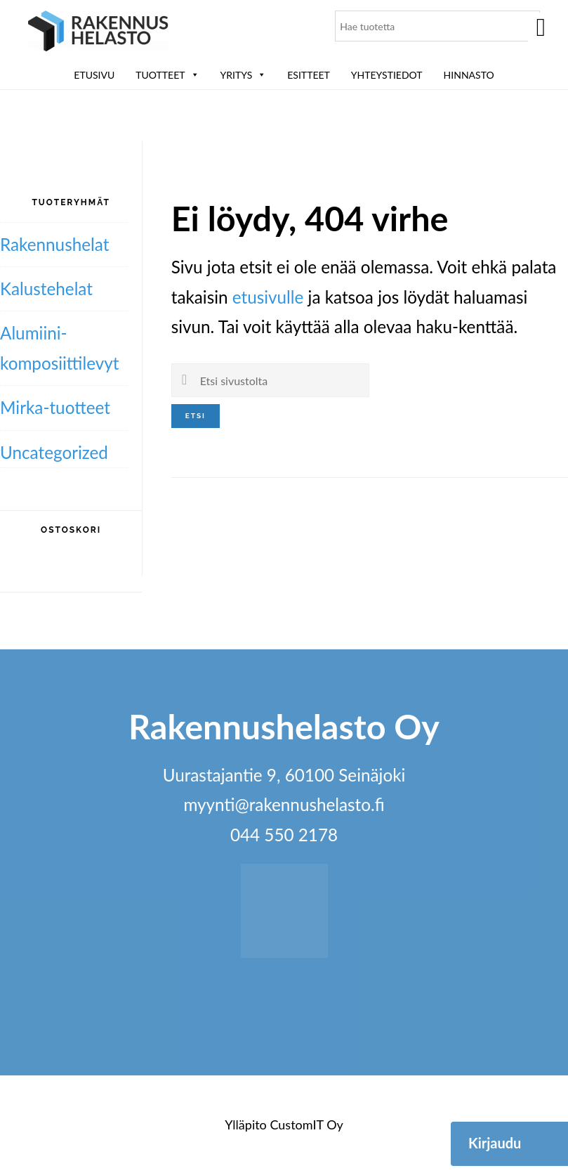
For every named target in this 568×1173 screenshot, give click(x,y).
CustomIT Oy (306, 1124)
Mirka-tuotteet (55, 407)
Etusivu (94, 75)
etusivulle (268, 297)
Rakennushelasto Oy (98, 33)
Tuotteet (167, 75)
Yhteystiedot (387, 75)
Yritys (243, 75)
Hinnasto (469, 75)
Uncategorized (54, 452)
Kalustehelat (46, 288)
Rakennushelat (54, 244)
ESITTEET (308, 75)
